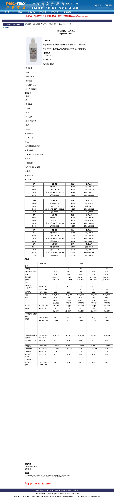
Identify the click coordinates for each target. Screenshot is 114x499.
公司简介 (46, 490)
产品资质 (53, 490)
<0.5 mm (55, 335)
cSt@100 (28, 285)
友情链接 (67, 490)
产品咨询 (60, 490)
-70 (52, 277)
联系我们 (74, 490)
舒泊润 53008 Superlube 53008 (39, 484)
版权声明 (39, 490)
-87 (55, 298)
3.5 (56, 287)
